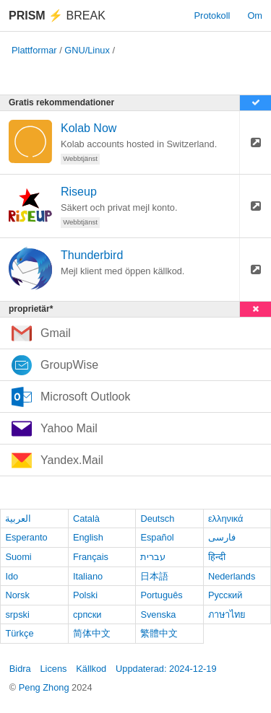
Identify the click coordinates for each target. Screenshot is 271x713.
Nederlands (231, 576)
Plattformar (34, 50)
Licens (53, 668)
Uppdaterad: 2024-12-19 (166, 668)
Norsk (17, 595)
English (88, 537)
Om (254, 15)
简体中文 (92, 633)
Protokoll (212, 15)
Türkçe (19, 633)
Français (90, 556)
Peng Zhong (45, 687)
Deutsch (157, 518)
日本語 (154, 576)
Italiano (88, 576)
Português (161, 595)
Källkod (91, 668)
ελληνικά (226, 518)
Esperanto (26, 537)
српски (87, 614)
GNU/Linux (87, 50)
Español (156, 537)
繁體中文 (159, 633)
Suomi (18, 556)
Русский (225, 595)
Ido (11, 576)
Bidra (20, 668)
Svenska (158, 614)
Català (86, 518)
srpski (17, 614)
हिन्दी (216, 556)
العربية (18, 518)
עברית (152, 556)
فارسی (222, 537)
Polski (85, 595)
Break (57, 15)
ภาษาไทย (227, 614)
